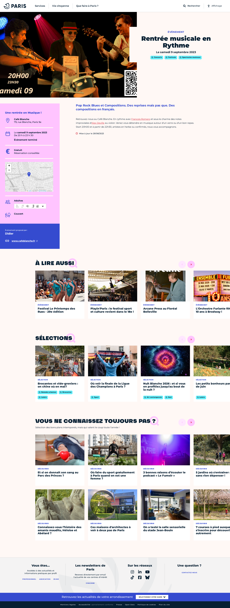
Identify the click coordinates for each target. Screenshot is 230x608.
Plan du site (164, 605)
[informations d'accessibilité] (30, 206)
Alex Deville (98, 123)
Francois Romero (140, 119)
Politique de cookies (147, 605)
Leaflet (29, 191)
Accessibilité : (96, 605)
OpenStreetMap (42, 191)
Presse (119, 605)
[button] (29, 174)
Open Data (130, 605)
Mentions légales (68, 605)
